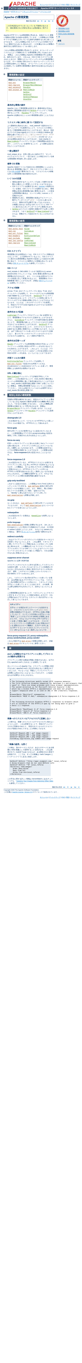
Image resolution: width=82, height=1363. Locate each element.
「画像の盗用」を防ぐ (17, 744)
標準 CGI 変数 (13, 164)
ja (45, 21)
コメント (61, 44)
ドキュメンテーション (30, 12)
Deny (26, 233)
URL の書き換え (14, 373)
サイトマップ (75, 5)
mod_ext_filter (15, 233)
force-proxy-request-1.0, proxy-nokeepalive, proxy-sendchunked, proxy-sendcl (27, 637)
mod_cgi (12, 231)
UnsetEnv (27, 99)
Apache (6, 12)
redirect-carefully (15, 536)
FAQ (63, 5)
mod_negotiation (15, 495)
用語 (67, 5)
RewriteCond (43, 211)
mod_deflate (33, 486)
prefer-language (13, 522)
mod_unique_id (15, 90)
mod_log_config (15, 241)
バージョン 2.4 (45, 12)
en (38, 21)
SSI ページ (12, 268)
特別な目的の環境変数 (66, 34)
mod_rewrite (14, 85)
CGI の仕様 (15, 171)
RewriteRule (29, 90)
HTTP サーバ (15, 12)
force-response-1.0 (16, 459)
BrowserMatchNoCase (32, 85)
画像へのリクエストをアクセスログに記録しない (29, 718)
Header (27, 238)
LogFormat (29, 241)
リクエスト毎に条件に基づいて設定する (25, 122)
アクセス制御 (13, 288)
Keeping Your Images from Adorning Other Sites (34, 781)
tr (53, 21)
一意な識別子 (13, 151)
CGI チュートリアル (21, 263)
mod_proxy (26, 641)
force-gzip (12, 428)
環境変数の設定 (64, 28)
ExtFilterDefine (32, 236)
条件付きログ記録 (15, 312)
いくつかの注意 (14, 178)
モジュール (44, 5)
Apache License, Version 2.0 (22, 792)
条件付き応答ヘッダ (16, 341)
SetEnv (26, 92)
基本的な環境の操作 (16, 105)
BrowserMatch (29, 83)
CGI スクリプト (14, 251)
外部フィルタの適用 (16, 358)
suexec (42, 186)
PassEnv (27, 87)
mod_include (14, 238)
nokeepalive (13, 512)
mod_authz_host (15, 229)
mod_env (12, 83)
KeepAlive (36, 516)
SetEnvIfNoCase (30, 97)
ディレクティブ (54, 5)
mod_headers (14, 236)
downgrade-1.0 (14, 418)
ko (49, 21)
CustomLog (29, 231)
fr (42, 21)
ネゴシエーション (28, 532)
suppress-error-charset (18, 558)
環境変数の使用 (64, 31)
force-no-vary (13, 440)
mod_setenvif (14, 87)
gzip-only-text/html (16, 481)
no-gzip (10, 500)
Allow (26, 229)
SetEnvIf (27, 95)
